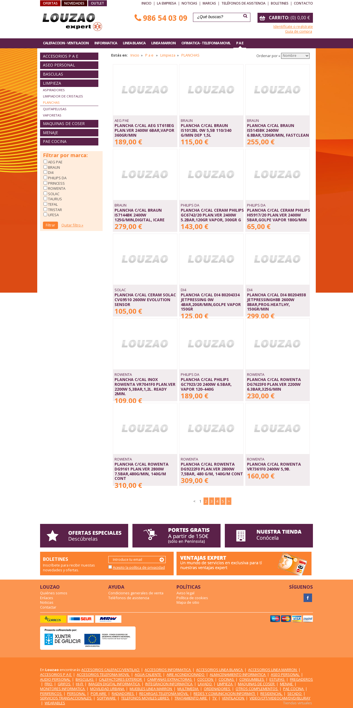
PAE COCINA (55, 141)
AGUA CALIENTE (148, 674)
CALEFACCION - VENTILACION (66, 42)
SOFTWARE (107, 698)
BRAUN (53, 167)
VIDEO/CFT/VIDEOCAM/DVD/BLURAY (280, 698)
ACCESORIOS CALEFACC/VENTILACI (110, 669)
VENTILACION (233, 698)
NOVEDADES (74, 3)
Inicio (146, 3)
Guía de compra (298, 31)
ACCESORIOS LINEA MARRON (273, 669)
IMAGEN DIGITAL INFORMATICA (114, 683)
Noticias (189, 3)
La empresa (166, 3)
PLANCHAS (51, 102)
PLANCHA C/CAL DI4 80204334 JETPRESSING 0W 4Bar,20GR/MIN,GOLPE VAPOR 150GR (211, 302)
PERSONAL (76, 693)
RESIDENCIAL (271, 693)
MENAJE (50, 132)
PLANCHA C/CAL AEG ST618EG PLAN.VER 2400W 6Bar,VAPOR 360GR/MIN (144, 130)
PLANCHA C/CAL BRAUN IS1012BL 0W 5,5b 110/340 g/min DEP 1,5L (206, 130)
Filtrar (50, 225)
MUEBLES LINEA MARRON (151, 688)
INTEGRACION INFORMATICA (169, 683)
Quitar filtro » (72, 225)
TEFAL (52, 204)
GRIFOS (64, 683)
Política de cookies (192, 597)
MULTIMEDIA (188, 688)
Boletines (279, 3)
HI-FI (80, 683)
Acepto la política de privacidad (139, 567)
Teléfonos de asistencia (243, 3)
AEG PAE (55, 161)
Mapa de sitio (187, 602)
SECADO (294, 693)
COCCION (205, 679)
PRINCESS (56, 183)
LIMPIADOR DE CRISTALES (63, 96)
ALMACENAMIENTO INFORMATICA (238, 674)
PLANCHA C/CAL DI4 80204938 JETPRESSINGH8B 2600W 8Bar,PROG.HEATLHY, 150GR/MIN (276, 302)
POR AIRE (99, 693)
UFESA (53, 214)
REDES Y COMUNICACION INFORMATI (225, 693)
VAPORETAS (52, 115)
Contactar (48, 607)
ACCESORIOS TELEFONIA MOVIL (103, 674)
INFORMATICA (105, 42)
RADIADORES (123, 693)
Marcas (209, 3)
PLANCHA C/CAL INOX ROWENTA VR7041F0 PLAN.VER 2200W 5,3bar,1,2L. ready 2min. (145, 386)
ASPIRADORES (54, 90)
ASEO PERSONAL (59, 65)
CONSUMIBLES (252, 679)
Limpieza (167, 55)
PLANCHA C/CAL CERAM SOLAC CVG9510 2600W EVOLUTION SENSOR (145, 299)
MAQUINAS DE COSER (64, 123)
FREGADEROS (301, 679)
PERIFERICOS (51, 693)
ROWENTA (56, 188)
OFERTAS (50, 3)
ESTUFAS (277, 679)
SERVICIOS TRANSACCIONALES (66, 698)
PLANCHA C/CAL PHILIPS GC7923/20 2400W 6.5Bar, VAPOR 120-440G (206, 384)
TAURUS (54, 198)
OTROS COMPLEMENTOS (257, 688)
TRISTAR (54, 209)
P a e (149, 55)
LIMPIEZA (52, 83)
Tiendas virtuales (297, 702)
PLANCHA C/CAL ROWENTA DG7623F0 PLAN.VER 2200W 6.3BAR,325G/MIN (274, 384)
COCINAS (227, 679)
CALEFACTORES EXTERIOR (121, 679)
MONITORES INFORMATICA (63, 688)
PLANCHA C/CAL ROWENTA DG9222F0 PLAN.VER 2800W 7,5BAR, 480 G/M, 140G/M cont (212, 468)
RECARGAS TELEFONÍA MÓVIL (164, 693)
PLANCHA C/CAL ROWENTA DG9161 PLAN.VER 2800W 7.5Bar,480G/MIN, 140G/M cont (142, 471)
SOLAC (53, 193)
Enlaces (46, 597)
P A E (239, 42)
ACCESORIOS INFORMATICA (168, 669)
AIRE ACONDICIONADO (186, 674)
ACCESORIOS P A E (60, 56)
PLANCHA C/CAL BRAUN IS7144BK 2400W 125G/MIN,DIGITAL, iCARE (140, 214)
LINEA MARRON (163, 42)
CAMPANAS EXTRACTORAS (170, 679)
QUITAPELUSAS (55, 109)
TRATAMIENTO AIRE (191, 698)
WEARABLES (55, 702)
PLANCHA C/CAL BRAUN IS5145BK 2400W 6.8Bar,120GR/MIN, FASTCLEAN (278, 130)
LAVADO (205, 683)
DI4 (50, 172)
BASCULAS (53, 74)
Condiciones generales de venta (135, 592)
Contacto (303, 3)
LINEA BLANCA (134, 42)
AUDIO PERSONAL (55, 679)
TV (214, 698)
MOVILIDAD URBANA (107, 688)
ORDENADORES (217, 688)
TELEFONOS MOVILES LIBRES (145, 698)
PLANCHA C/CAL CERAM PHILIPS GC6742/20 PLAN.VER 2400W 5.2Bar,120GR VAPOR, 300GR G (212, 214)
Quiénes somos (53, 592)
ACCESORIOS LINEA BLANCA (220, 669)
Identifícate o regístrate (293, 26)
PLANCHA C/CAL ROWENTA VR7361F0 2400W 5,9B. (274, 466)
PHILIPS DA (57, 177)
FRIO (49, 683)
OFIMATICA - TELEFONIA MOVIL (206, 42)
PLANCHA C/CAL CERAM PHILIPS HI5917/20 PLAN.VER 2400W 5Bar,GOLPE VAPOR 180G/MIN (278, 214)
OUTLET (97, 3)
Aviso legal (185, 592)
